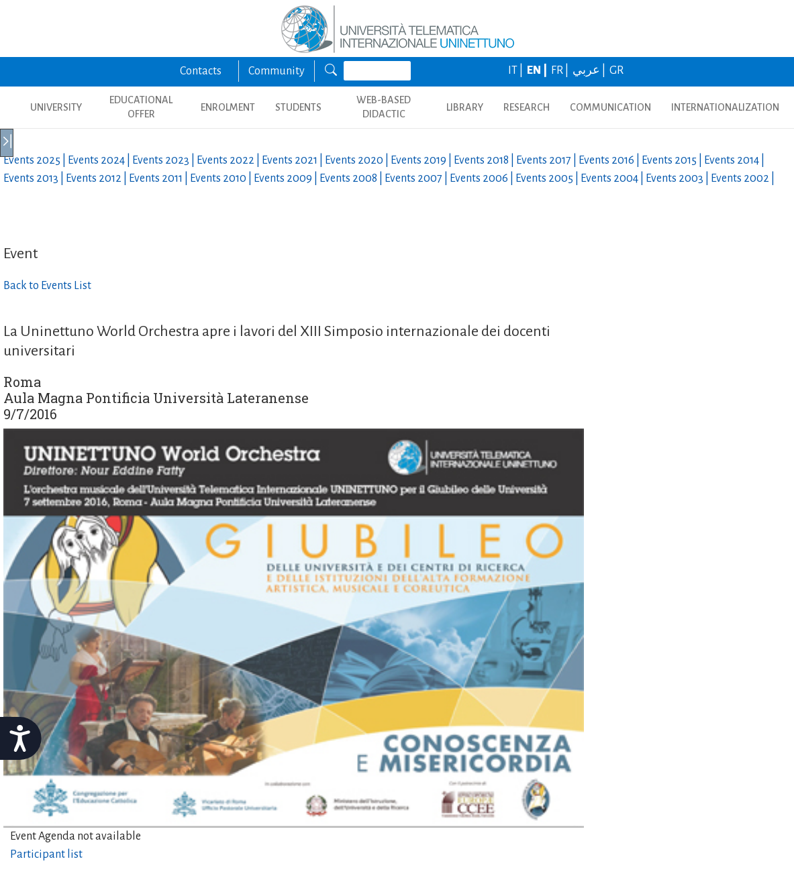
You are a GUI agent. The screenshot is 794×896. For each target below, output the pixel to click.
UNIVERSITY (56, 107)
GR (616, 70)
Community (276, 71)
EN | (538, 70)
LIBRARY (464, 107)
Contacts (200, 71)
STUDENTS (298, 107)
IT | (516, 70)
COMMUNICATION (610, 107)
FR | (560, 70)
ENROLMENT (228, 107)
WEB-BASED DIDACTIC (383, 107)
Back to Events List (47, 286)
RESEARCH (526, 107)
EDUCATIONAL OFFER (140, 107)
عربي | (590, 70)
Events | (35, 160)
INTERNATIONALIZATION (725, 107)
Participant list (46, 854)
